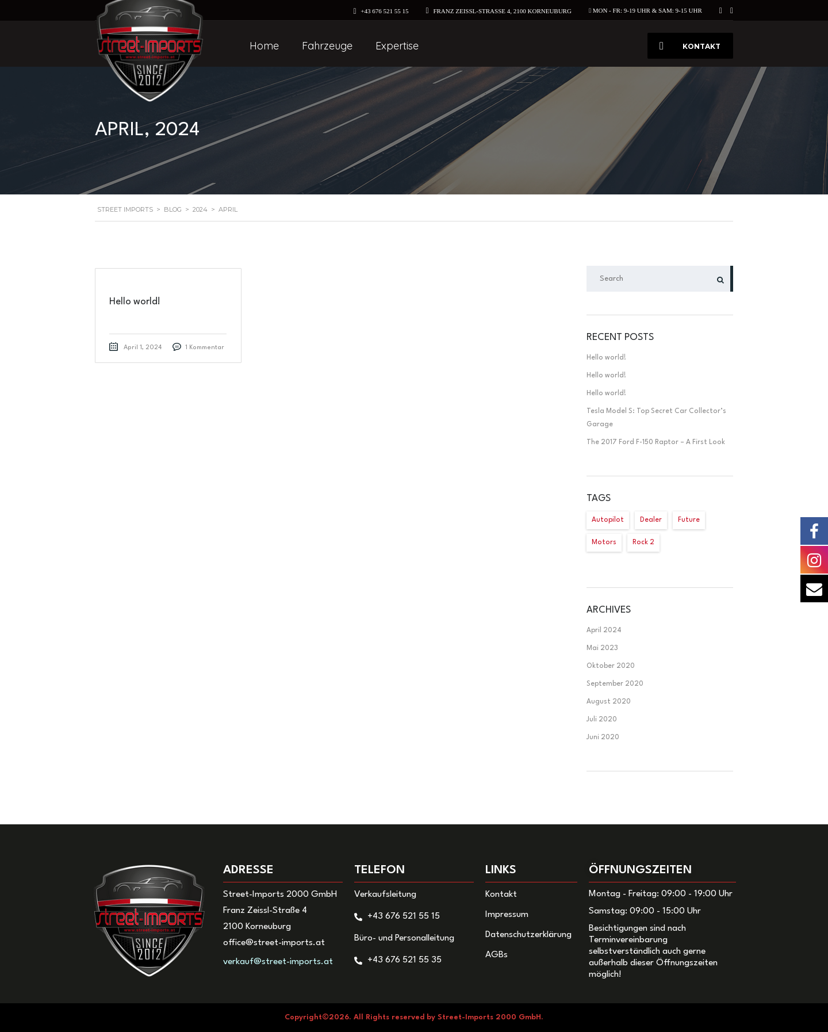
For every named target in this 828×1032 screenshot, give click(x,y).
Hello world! (606, 357)
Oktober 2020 (610, 666)
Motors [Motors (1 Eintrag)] (604, 542)
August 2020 (608, 701)
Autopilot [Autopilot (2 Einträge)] (608, 520)
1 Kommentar (205, 348)
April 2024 (604, 630)
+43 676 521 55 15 (384, 10)
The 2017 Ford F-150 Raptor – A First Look (655, 442)
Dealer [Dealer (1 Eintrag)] (651, 520)
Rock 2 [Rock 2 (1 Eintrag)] (643, 542)
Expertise (397, 45)
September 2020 (614, 684)
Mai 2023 (602, 648)
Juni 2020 (602, 737)
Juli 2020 (601, 719)
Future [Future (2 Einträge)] (689, 520)
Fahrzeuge (327, 45)
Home (264, 45)
